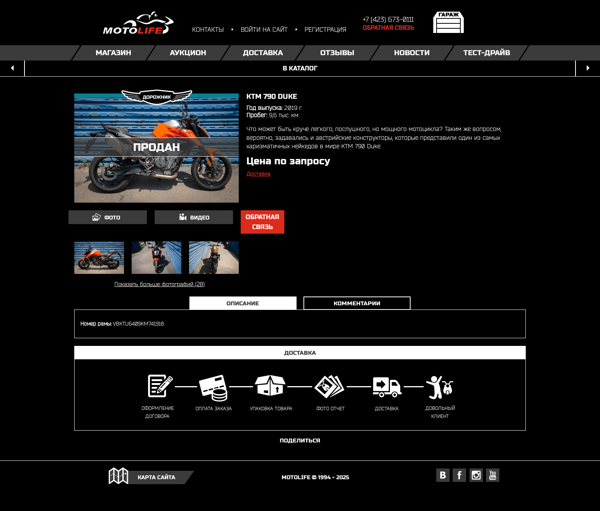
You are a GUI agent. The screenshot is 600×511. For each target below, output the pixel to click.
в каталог (300, 68)
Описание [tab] (243, 303)
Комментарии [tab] (357, 303)
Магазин (113, 53)
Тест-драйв (486, 53)
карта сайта (156, 477)
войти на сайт (264, 29)
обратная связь (262, 222)
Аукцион (188, 53)
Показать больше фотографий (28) (159, 284)
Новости (412, 53)
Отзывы (337, 53)
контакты (208, 29)
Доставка (263, 53)
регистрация (325, 29)
